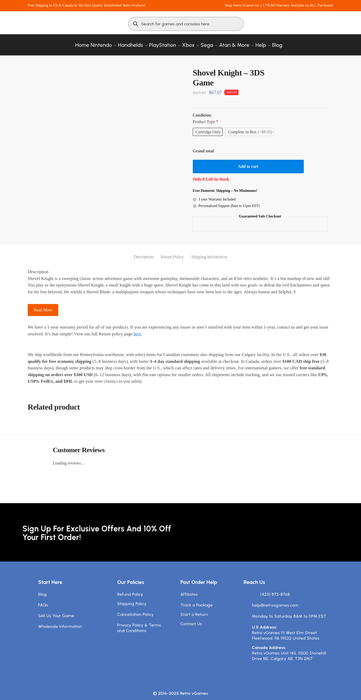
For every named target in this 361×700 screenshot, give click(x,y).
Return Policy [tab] (172, 251)
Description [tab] (143, 251)
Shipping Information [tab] (209, 251)
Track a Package (196, 599)
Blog (42, 589)
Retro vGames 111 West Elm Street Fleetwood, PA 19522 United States (285, 630)
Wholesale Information (60, 621)
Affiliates (189, 589)
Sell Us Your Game (56, 610)
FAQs (43, 599)
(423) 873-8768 (275, 589)
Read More (43, 304)
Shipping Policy (132, 598)
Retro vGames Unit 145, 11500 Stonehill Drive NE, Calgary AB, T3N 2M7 (289, 650)
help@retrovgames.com (275, 600)
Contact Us (191, 618)
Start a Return (194, 609)
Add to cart (248, 161)
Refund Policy (130, 589)
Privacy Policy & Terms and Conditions (139, 622)
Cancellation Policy (135, 609)
